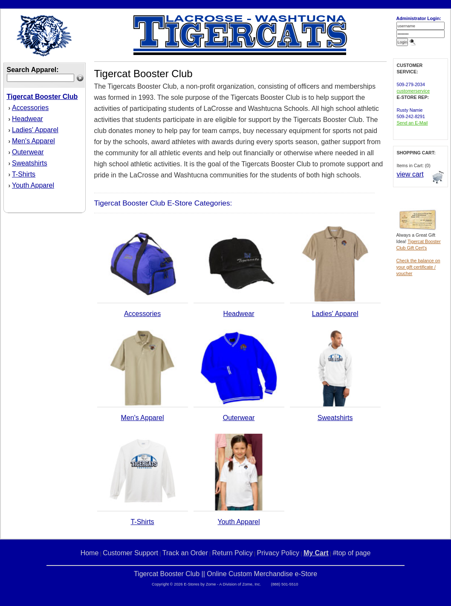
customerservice (413, 90)
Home (90, 553)
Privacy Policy (278, 553)
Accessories (30, 107)
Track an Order (185, 553)
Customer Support (130, 553)
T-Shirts (23, 174)
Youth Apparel (33, 185)
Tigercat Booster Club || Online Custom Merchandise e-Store (225, 573)
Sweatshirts (29, 163)
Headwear (27, 118)
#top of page (351, 553)
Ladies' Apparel (35, 129)
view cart (410, 174)
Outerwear (28, 152)
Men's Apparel (33, 141)
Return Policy (232, 553)
